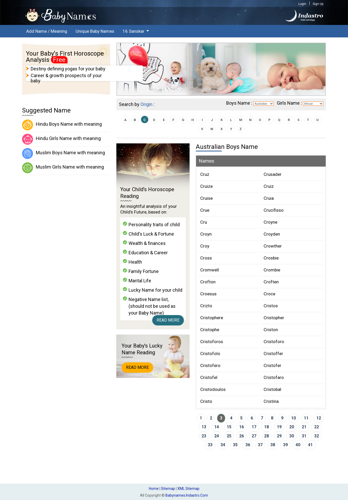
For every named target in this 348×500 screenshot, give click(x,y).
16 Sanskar (133, 31)
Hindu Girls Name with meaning (61, 139)
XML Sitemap (188, 488)
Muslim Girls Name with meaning (63, 167)
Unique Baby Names (95, 31)
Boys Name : (239, 103)
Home (154, 488)
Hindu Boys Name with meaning (62, 124)
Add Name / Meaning (46, 31)
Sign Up (318, 4)
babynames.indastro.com (186, 495)
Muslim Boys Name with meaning (63, 153)
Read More (168, 320)
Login (302, 4)
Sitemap (168, 488)
